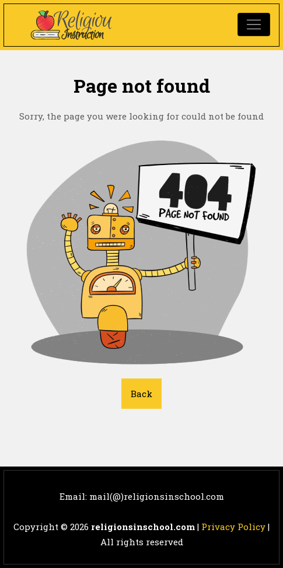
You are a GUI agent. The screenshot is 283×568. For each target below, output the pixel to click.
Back (141, 393)
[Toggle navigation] (253, 24)
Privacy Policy (233, 526)
